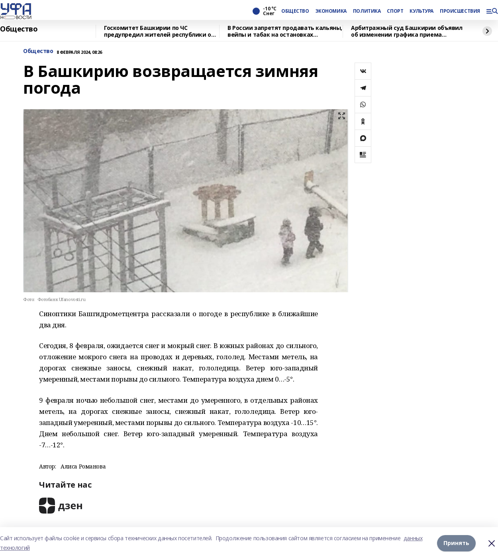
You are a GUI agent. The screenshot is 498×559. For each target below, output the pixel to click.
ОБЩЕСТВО (295, 11)
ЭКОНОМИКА (331, 11)
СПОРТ (395, 11)
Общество (19, 29)
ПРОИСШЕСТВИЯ (460, 11)
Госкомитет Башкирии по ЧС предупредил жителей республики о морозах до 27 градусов (157, 31)
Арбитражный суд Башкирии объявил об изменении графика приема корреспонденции (407, 31)
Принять (456, 543)
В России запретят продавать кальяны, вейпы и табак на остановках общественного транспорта (284, 31)
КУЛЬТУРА (421, 11)
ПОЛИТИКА (367, 11)
